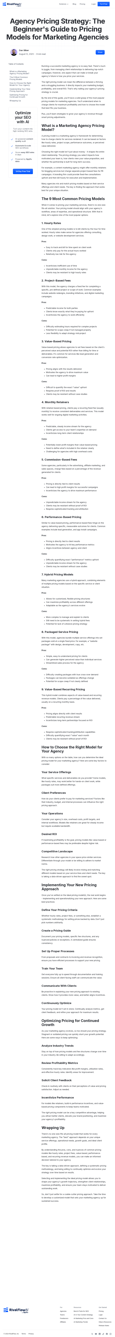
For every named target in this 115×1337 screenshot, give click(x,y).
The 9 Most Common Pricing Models (19, 78)
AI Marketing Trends (81, 1322)
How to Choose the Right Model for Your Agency (20, 84)
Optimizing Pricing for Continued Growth (19, 96)
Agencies (63, 1311)
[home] (12, 4)
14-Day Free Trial (23, 171)
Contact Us (102, 1318)
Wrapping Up (15, 101)
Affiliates (63, 1322)
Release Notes (104, 1325)
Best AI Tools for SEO (81, 1311)
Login (93, 4)
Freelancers (64, 1318)
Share (100, 52)
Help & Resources (105, 1322)
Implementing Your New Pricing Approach (20, 90)
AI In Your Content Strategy (83, 1315)
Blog (74, 4)
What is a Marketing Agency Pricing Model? (19, 72)
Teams (62, 1315)
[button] (64, 4)
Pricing (82, 4)
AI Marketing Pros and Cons (83, 1318)
